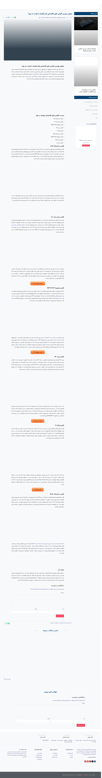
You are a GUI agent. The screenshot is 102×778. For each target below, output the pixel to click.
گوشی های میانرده (30, 76)
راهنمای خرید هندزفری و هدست (91, 102)
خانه (71, 17)
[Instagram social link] (90, 761)
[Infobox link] (85, 736)
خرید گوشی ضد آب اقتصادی (51, 337)
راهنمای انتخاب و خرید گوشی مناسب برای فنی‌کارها (87, 50)
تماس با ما (55, 755)
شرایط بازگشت (54, 757)
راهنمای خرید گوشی (93, 106)
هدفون (71, 757)
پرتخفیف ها (55, 753)
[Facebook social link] (95, 761)
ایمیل (36, 609)
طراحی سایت (92, 775)
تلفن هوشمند (70, 753)
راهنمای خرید (95, 114)
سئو (87, 775)
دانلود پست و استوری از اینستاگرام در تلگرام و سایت (87, 91)
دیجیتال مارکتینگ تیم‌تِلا (68, 775)
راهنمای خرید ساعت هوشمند (91, 110)
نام (63, 609)
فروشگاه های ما (39, 757)
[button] (13, 17)
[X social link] (92, 761)
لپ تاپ (71, 755)
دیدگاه (62, 593)
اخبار (97, 118)
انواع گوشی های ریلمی (16, 225)
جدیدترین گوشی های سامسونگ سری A (43, 544)
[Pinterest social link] (85, 761)
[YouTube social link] (88, 761)
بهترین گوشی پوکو (7, 679)
